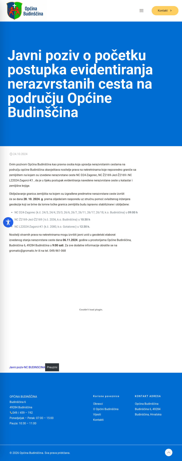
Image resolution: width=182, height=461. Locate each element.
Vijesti (97, 414)
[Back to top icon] (168, 452)
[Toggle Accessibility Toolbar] (8, 222)
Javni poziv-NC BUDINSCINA (27, 367)
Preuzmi (52, 367)
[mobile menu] (141, 11)
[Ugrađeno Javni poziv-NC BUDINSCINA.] (91, 309)
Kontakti (98, 419)
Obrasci (98, 403)
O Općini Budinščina (106, 409)
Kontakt (165, 10)
